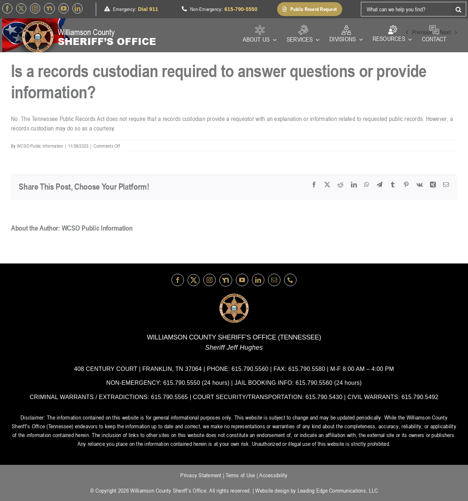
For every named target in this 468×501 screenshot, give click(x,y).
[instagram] (35, 8)
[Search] (459, 9)
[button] (309, 9)
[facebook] (7, 8)
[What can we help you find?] (406, 9)
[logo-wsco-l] (234, 296)
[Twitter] (21, 8)
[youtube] (63, 8)
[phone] (290, 280)
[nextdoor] (49, 8)
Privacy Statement (200, 475)
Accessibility (273, 475)
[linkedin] (77, 8)
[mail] (274, 280)
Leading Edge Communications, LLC (338, 490)
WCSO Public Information (40, 146)
